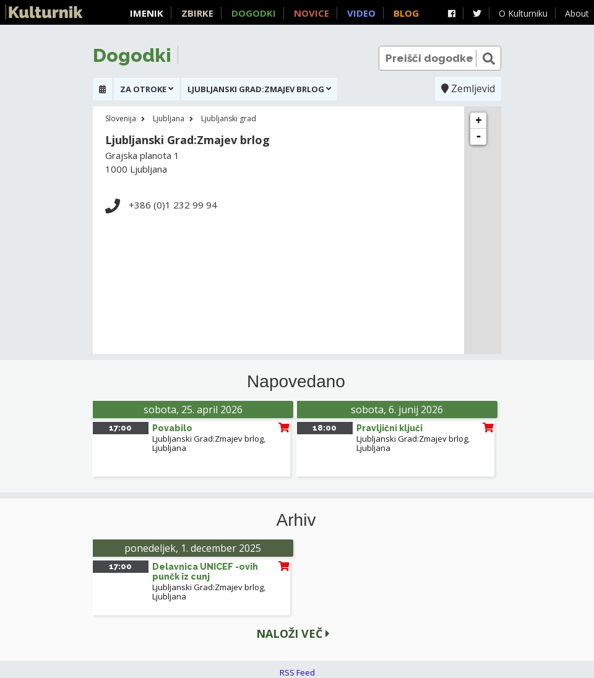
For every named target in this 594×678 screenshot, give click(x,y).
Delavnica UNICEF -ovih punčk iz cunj (205, 571)
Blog (406, 13)
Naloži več (293, 633)
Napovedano (296, 381)
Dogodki (253, 13)
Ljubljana (168, 118)
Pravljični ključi (389, 428)
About (577, 13)
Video (361, 13)
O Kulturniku (523, 13)
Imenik (146, 13)
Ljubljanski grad (228, 118)
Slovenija (120, 118)
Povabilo (172, 428)
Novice (311, 13)
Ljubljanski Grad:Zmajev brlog (208, 438)
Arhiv (296, 520)
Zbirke (197, 13)
